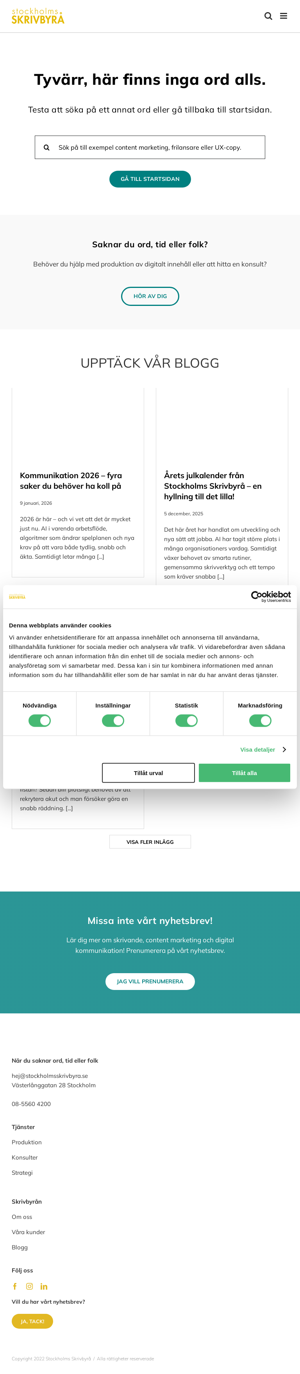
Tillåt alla (244, 773)
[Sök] (46, 147)
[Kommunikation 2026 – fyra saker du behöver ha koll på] (78, 425)
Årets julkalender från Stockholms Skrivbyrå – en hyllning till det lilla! (213, 485)
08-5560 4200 (31, 1104)
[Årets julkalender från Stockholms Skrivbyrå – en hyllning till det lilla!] (222, 425)
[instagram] (29, 1286)
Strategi (22, 1172)
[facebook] (15, 1286)
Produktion (27, 1142)
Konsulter (25, 1157)
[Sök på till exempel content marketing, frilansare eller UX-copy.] (150, 147)
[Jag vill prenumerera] (150, 981)
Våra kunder (28, 1232)
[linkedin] (44, 1286)
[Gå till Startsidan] (150, 179)
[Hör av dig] (150, 296)
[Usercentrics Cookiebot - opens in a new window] (257, 596)
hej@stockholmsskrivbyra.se (50, 1075)
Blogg (20, 1247)
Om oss (22, 1216)
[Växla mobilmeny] (284, 16)
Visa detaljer (257, 749)
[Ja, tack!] (32, 1321)
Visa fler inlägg (150, 842)
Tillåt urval (148, 773)
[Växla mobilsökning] (268, 16)
